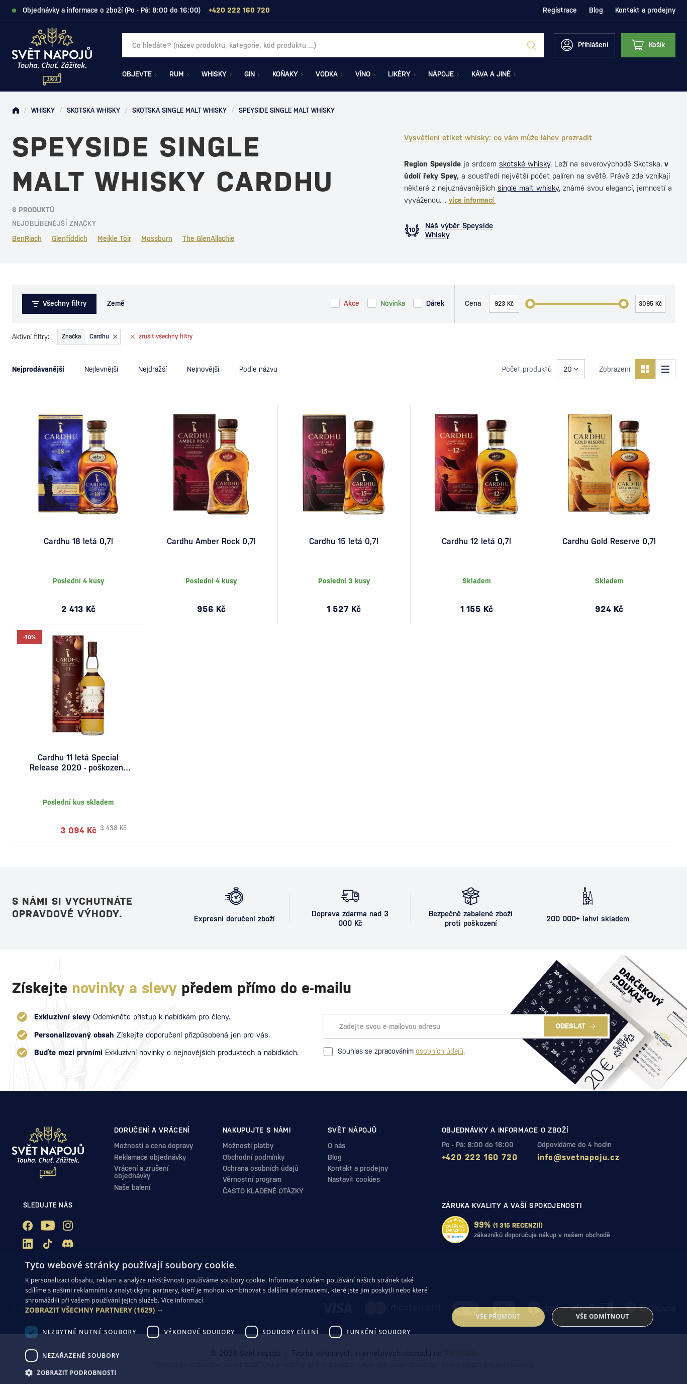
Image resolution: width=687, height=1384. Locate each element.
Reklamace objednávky (150, 1157)
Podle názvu (258, 369)
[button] (230, 1310)
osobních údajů (439, 1051)
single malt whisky (528, 188)
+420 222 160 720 (480, 1157)
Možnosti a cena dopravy (153, 1146)
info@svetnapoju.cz (578, 1157)
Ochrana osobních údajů (261, 1168)
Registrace (560, 10)
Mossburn (156, 238)
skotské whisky (524, 163)
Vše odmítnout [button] (602, 1316)
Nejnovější (203, 369)
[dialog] (343, 1317)
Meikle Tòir (114, 238)
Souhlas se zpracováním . (394, 1051)
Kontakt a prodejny (645, 10)
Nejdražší (152, 369)
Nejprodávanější (38, 369)
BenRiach (27, 238)
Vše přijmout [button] (498, 1316)
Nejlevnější (101, 369)
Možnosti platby (248, 1146)
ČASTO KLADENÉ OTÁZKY (263, 1191)
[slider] (530, 304)
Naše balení (132, 1187)
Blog (596, 10)
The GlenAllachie (208, 238)
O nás (336, 1146)
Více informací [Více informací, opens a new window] (182, 1300)
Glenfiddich (69, 238)
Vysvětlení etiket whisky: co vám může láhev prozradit (498, 137)
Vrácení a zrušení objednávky (141, 1172)
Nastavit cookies (354, 1179)
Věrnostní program (252, 1179)
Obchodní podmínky (253, 1157)
